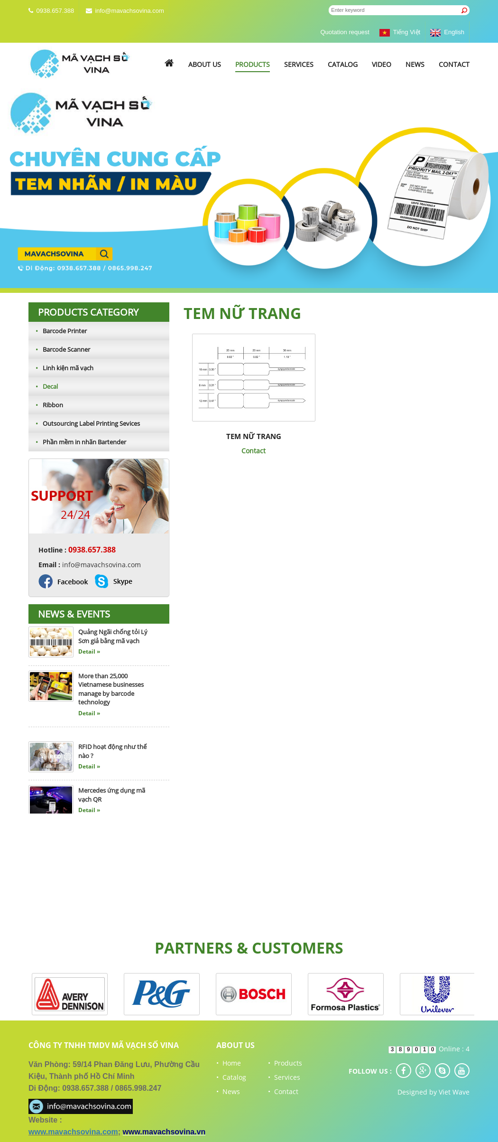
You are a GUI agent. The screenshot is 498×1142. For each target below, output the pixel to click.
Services (299, 64)
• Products (285, 1062)
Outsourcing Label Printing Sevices (84, 423)
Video (381, 64)
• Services (284, 1077)
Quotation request (344, 32)
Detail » (89, 654)
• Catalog (231, 1077)
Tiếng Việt (399, 32)
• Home (228, 1062)
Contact (454, 64)
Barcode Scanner (59, 349)
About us (204, 64)
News (415, 64)
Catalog (343, 64)
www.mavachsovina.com (73, 1132)
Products (252, 64)
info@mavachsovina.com (129, 10)
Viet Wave (454, 1091)
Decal (43, 386)
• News (228, 1091)
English (447, 32)
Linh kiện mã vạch (60, 368)
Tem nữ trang (253, 436)
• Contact (283, 1091)
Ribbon (45, 405)
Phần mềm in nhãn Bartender (77, 442)
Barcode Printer (57, 331)
